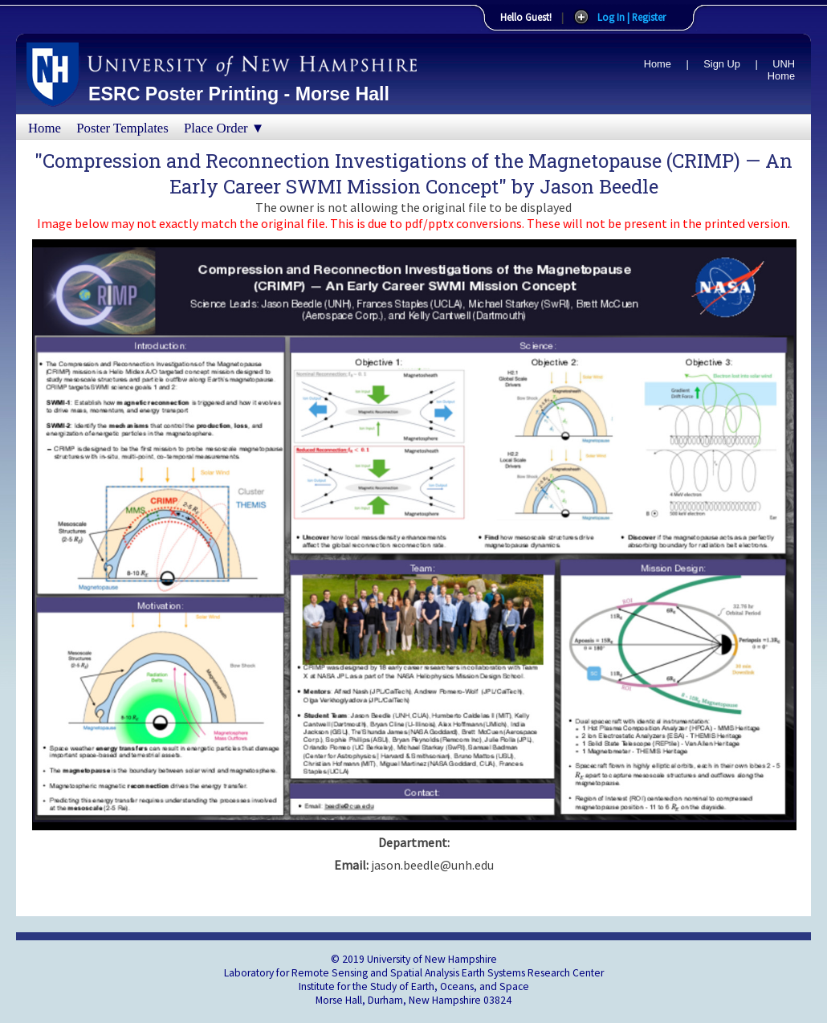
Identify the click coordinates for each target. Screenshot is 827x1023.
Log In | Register (631, 16)
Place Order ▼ (224, 128)
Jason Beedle (599, 186)
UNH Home (781, 70)
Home (657, 64)
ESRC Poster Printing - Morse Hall (238, 94)
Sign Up (721, 64)
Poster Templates (122, 128)
